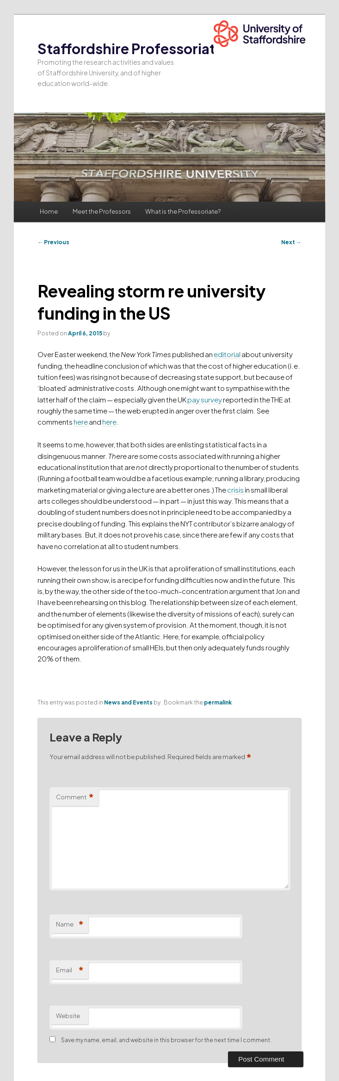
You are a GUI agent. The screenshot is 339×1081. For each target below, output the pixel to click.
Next (291, 242)
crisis (236, 489)
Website (68, 1015)
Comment (75, 797)
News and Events (128, 702)
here (81, 421)
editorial (227, 354)
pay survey (204, 399)
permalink (218, 702)
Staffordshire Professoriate (130, 48)
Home (49, 211)
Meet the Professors (102, 211)
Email (70, 970)
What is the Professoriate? (183, 211)
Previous (53, 242)
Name (70, 924)
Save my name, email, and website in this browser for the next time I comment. (166, 1040)
